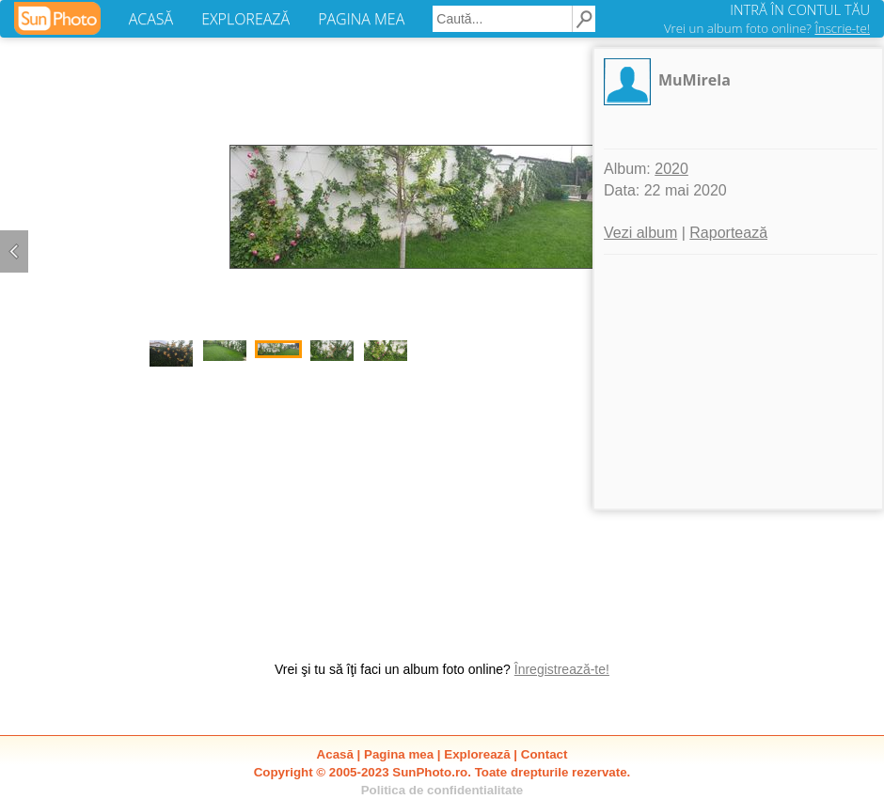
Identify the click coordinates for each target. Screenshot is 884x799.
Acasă (335, 754)
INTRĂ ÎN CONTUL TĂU (800, 9)
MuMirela (694, 80)
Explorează (477, 754)
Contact (544, 754)
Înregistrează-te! (561, 669)
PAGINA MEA (361, 18)
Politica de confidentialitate (442, 790)
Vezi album (640, 233)
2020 (671, 169)
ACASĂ (151, 18)
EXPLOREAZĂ (245, 18)
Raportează (728, 233)
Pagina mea (399, 754)
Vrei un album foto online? (767, 28)
